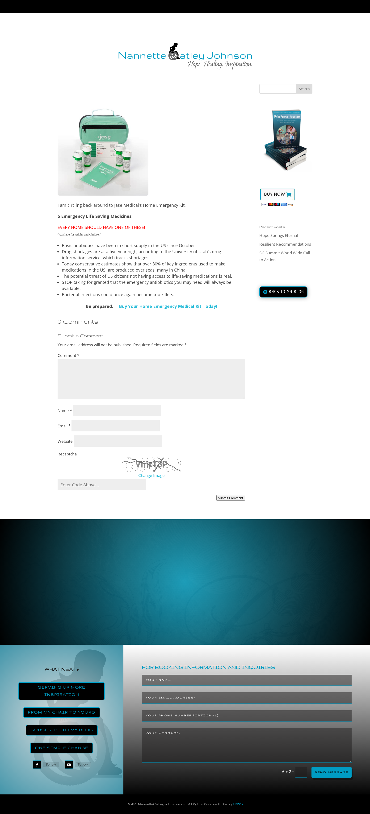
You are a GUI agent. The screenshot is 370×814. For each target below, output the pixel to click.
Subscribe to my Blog (61, 730)
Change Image (151, 475)
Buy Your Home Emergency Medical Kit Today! (168, 306)
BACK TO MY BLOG (286, 291)
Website (65, 441)
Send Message (332, 772)
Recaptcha (67, 454)
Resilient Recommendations (285, 244)
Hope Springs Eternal (278, 235)
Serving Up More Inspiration (61, 691)
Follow (51, 764)
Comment (68, 355)
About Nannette (98, 7)
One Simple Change (61, 748)
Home (67, 7)
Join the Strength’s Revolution (206, 7)
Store (277, 7)
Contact (299, 7)
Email (64, 426)
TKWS (237, 804)
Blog (253, 7)
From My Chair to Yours (61, 712)
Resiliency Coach (143, 7)
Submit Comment (230, 498)
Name (65, 410)
